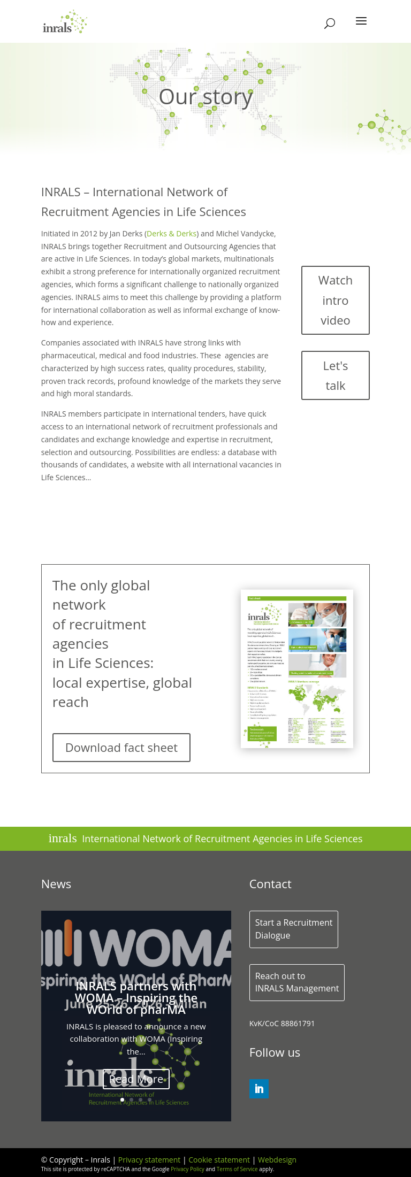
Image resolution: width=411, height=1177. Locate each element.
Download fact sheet (121, 747)
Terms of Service (237, 1169)
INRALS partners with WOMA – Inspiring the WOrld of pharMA (136, 999)
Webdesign (277, 1160)
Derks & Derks (171, 233)
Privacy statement (149, 1160)
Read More (136, 1080)
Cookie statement (219, 1160)
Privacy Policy (187, 1169)
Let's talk (335, 375)
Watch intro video (335, 300)
